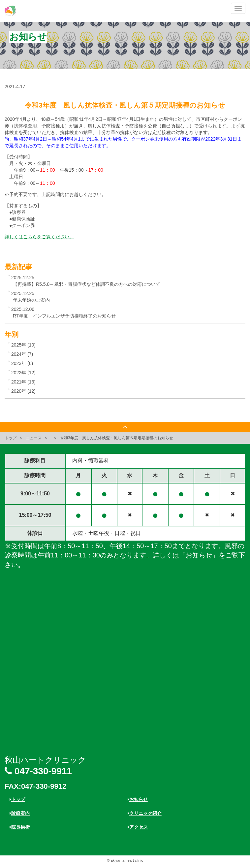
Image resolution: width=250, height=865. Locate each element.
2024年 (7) (22, 354)
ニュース (34, 438)
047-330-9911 (38, 771)
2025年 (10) (23, 345)
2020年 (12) (23, 391)
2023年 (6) (22, 363)
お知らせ (138, 799)
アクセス (138, 827)
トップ (10, 438)
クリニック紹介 (145, 813)
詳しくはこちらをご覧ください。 (39, 236)
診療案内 (20, 813)
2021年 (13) (23, 381)
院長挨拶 (20, 827)
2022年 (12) (23, 372)
